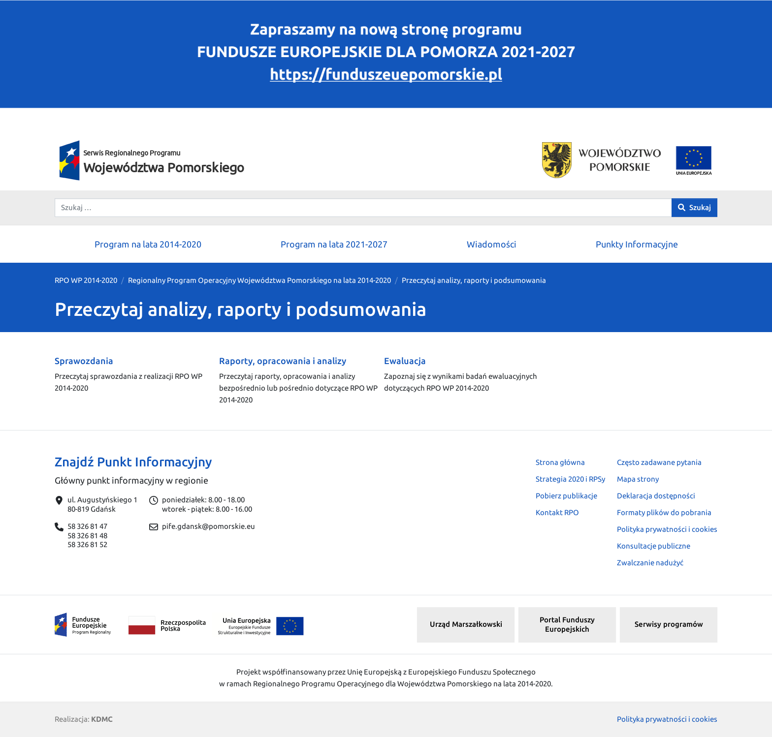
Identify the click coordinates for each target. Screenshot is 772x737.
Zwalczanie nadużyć (650, 562)
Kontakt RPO (557, 512)
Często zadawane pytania (659, 462)
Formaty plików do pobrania (664, 512)
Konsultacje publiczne (653, 546)
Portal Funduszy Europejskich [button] (567, 624)
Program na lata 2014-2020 (148, 244)
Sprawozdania (84, 361)
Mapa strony (638, 479)
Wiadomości (491, 244)
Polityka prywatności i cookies (667, 529)
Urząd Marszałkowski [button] (466, 624)
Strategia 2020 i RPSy (570, 479)
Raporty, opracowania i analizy (282, 361)
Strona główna (560, 462)
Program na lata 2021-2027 (334, 244)
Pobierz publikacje (566, 495)
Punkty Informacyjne (637, 244)
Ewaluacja (405, 361)
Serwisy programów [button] (669, 624)
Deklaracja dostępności (656, 495)
